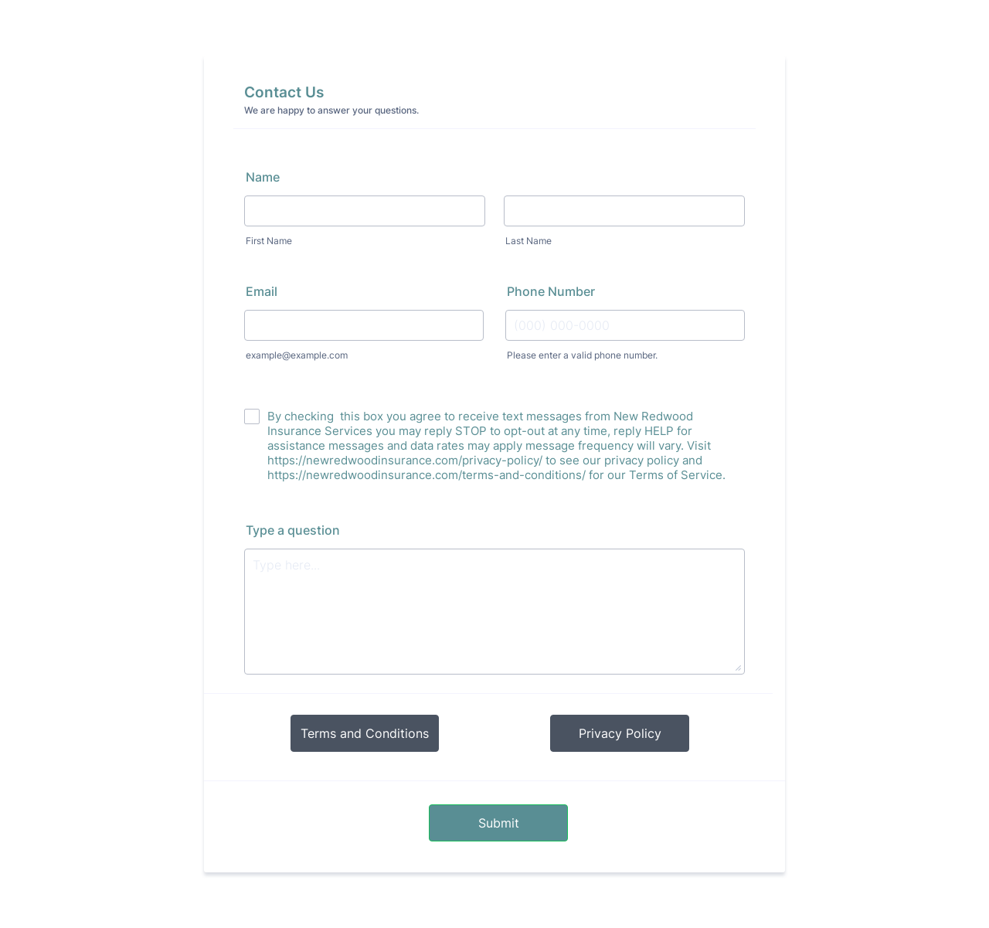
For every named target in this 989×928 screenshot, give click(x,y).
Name (263, 177)
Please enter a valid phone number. (582, 355)
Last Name (528, 240)
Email (261, 291)
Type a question (293, 530)
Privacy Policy (620, 733)
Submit (498, 823)
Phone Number (551, 291)
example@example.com (297, 355)
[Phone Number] (625, 325)
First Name (269, 240)
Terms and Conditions (365, 733)
